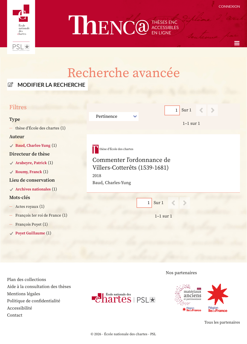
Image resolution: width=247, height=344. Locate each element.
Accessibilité (19, 308)
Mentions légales (23, 294)
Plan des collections (26, 279)
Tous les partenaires (222, 322)
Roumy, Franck (28, 171)
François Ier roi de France (38, 215)
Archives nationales (33, 189)
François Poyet (28, 224)
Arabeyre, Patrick (31, 162)
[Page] (172, 110)
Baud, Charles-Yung (32, 145)
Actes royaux (26, 206)
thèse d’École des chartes (37, 128)
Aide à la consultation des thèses (39, 287)
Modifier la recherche (51, 84)
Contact (14, 315)
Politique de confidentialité (33, 301)
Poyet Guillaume (30, 233)
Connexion (229, 6)
